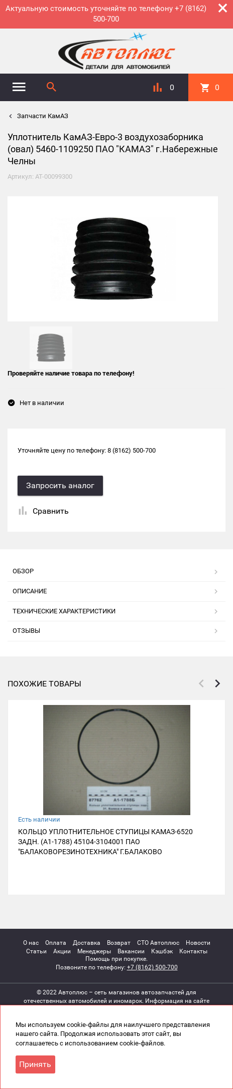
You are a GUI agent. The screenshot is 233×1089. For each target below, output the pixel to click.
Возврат (119, 942)
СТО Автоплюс (158, 942)
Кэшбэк (162, 951)
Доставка (86, 942)
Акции (62, 951)
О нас (31, 942)
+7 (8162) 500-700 (152, 967)
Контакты (193, 951)
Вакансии (131, 951)
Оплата (55, 942)
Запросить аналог (60, 485)
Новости (198, 942)
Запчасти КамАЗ (42, 116)
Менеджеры (94, 951)
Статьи (36, 951)
